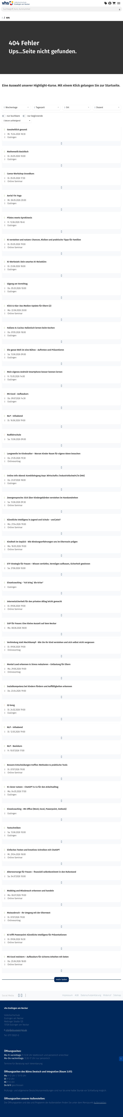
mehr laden (61, 979)
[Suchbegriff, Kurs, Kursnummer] (61, 9)
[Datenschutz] (121, 1058)
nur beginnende (35, 116)
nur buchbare (13, 116)
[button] (61, 143)
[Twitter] (21, 996)
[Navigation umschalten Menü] (118, 3)
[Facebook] (19, 996)
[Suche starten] (119, 9)
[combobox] (16, 107)
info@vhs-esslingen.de (16, 1030)
